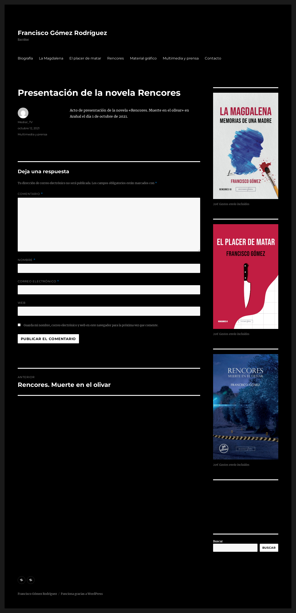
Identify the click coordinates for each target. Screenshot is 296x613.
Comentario (30, 194)
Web (22, 302)
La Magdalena (51, 58)
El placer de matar (85, 58)
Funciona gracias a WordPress (82, 594)
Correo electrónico (38, 281)
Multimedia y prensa (181, 58)
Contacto (213, 58)
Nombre (26, 260)
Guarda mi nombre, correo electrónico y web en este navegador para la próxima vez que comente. (91, 325)
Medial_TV (25, 122)
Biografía (25, 58)
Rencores (115, 58)
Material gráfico (143, 58)
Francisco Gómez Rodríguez (62, 33)
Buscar (218, 541)
